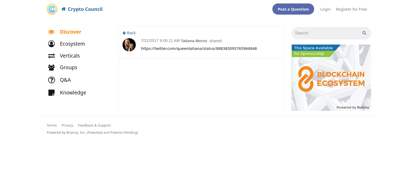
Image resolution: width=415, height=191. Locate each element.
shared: (216, 38)
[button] (69, 41)
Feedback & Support (94, 122)
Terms (52, 122)
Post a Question (293, 7)
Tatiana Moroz (194, 38)
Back (129, 30)
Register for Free (351, 7)
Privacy (67, 122)
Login (325, 7)
